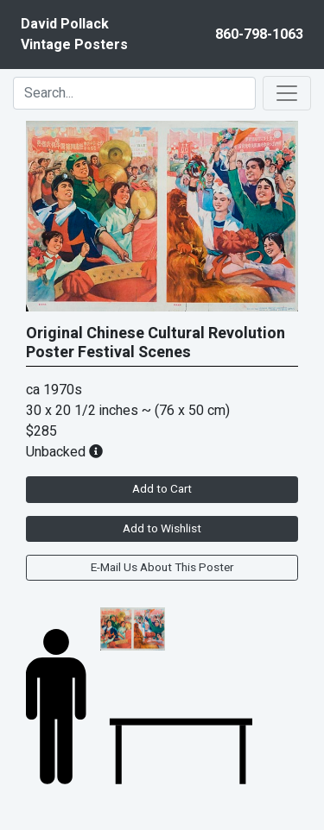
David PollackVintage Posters (74, 34)
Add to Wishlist (162, 529)
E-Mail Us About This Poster (162, 567)
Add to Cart (162, 489)
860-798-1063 (259, 34)
